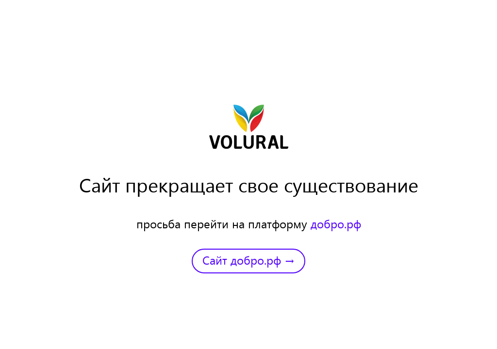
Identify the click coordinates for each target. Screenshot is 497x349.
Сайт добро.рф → (248, 260)
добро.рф (336, 223)
